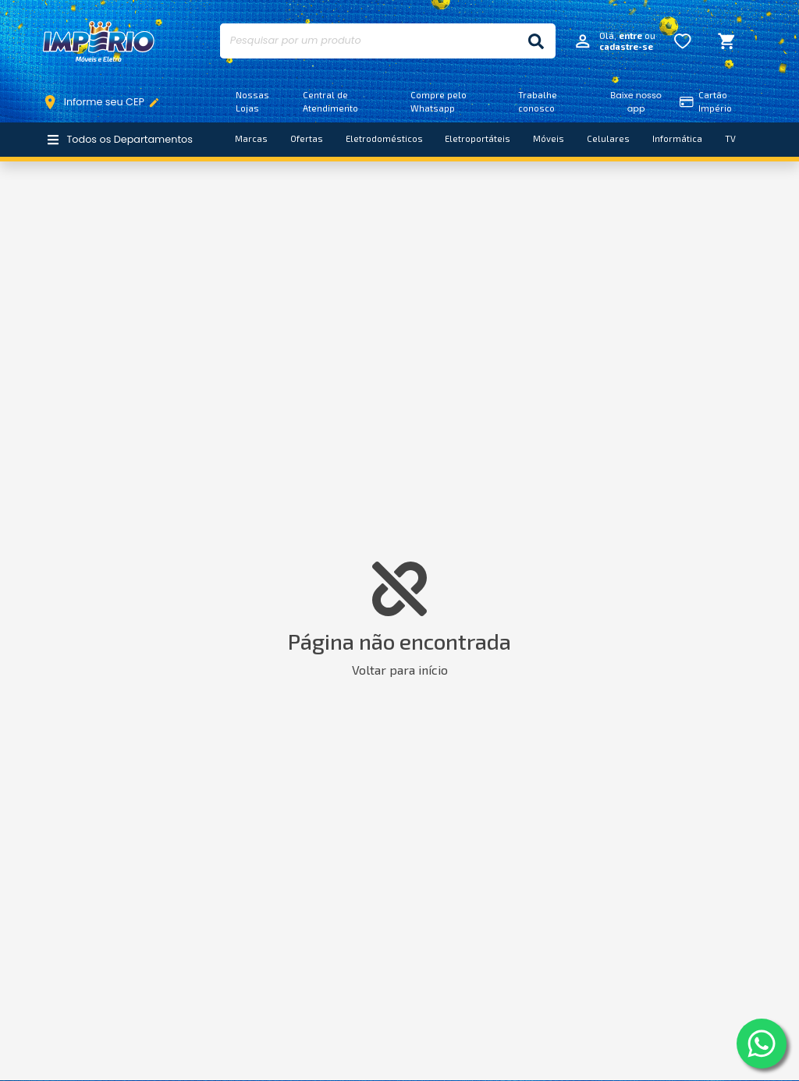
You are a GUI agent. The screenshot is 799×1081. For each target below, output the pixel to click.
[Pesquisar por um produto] (368, 40)
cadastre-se (626, 46)
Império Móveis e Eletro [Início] (99, 41)
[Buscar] (536, 40)
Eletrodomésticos (384, 138)
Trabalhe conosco (537, 101)
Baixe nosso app (636, 102)
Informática (677, 138)
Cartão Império (706, 101)
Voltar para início (400, 669)
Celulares (608, 138)
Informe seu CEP (105, 102)
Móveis (548, 138)
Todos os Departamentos (120, 139)
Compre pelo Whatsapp (438, 101)
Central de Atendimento (330, 101)
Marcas (251, 138)
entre (630, 35)
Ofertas (306, 138)
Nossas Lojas (252, 101)
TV (730, 138)
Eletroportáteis (477, 138)
